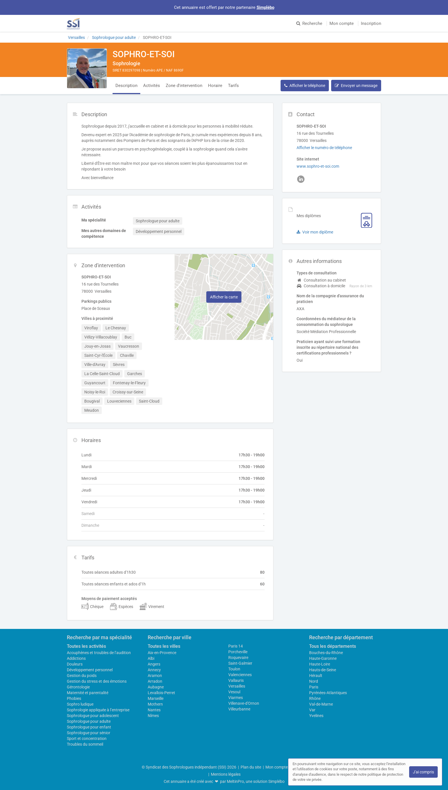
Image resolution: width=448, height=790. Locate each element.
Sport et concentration (87, 738)
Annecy (154, 670)
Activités (151, 85)
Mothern (155, 704)
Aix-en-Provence (162, 652)
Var (312, 710)
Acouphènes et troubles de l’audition (99, 652)
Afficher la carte (224, 297)
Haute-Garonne (323, 658)
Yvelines (316, 715)
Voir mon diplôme (315, 232)
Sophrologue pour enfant (89, 727)
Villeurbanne (239, 709)
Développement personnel (90, 670)
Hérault (315, 675)
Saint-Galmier (240, 663)
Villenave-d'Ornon (243, 703)
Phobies (74, 698)
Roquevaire (238, 657)
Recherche (309, 23)
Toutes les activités (86, 646)
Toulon (234, 669)
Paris (313, 687)
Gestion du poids (82, 675)
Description (126, 85)
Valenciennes (240, 674)
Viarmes (235, 697)
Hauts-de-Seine (322, 670)
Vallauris (236, 680)
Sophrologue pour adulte (89, 721)
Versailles (236, 686)
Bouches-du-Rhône (326, 652)
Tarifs (233, 85)
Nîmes (153, 715)
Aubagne (156, 687)
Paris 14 (235, 646)
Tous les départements (332, 646)
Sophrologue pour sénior (88, 732)
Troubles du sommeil (85, 744)
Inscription (371, 23)
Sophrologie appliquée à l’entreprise (98, 710)
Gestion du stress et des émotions (97, 681)
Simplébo (265, 7)
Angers (154, 664)
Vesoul (234, 692)
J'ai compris (423, 772)
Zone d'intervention (184, 85)
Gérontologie (78, 687)
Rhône (315, 698)
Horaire (215, 85)
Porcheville (237, 652)
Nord (313, 681)
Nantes (154, 710)
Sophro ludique (80, 704)
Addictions (76, 658)
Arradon (155, 681)
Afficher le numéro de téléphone (324, 147)
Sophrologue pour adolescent (93, 715)
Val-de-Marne (321, 704)
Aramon (155, 675)
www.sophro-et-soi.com (318, 166)
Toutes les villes (164, 646)
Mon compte (341, 23)
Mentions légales (226, 774)
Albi (151, 658)
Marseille (155, 698)
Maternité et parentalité (87, 692)
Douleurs (75, 664)
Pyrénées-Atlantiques (328, 692)
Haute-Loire (319, 664)
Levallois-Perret (161, 692)
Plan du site (251, 767)
